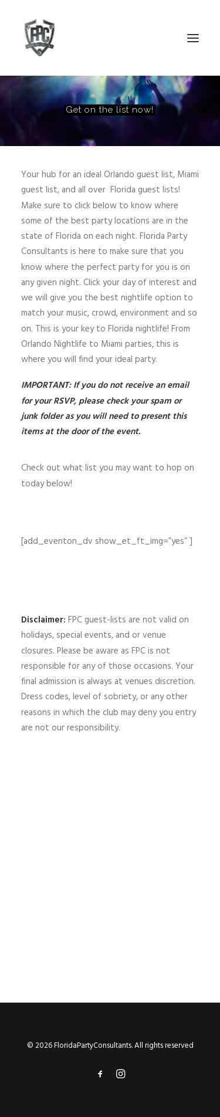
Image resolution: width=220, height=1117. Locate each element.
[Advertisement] (110, 867)
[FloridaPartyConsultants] (39, 38)
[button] (193, 38)
